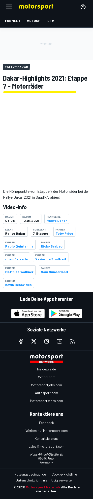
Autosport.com (46, 393)
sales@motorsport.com (46, 446)
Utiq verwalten (62, 480)
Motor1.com (46, 377)
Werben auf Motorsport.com (47, 430)
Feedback (46, 423)
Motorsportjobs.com (46, 385)
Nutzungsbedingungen (31, 474)
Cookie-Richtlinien (65, 474)
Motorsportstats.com (46, 401)
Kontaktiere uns (47, 438)
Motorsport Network (43, 487)
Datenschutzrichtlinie (31, 480)
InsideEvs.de (46, 369)
